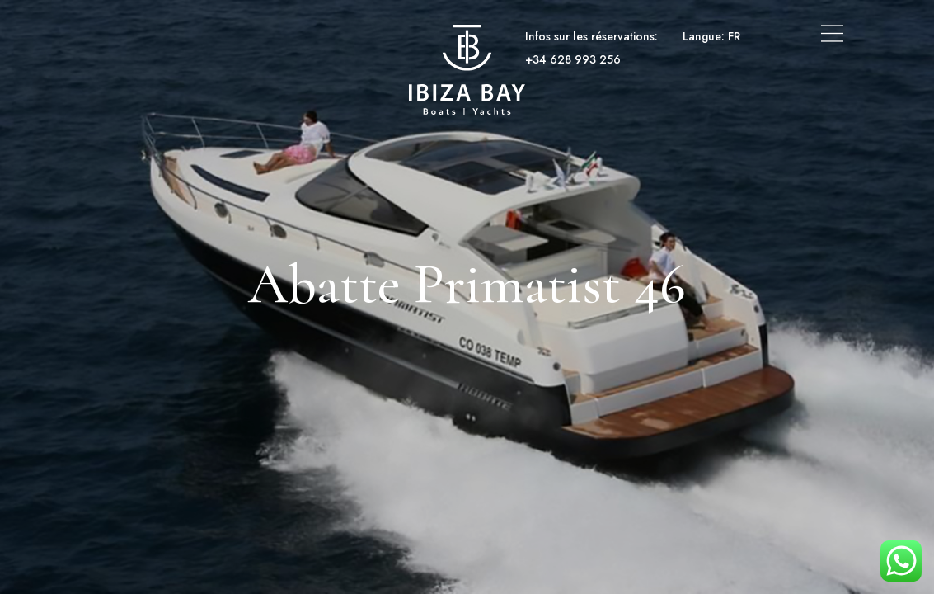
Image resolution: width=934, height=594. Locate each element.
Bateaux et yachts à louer (162, 36)
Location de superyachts (318, 36)
